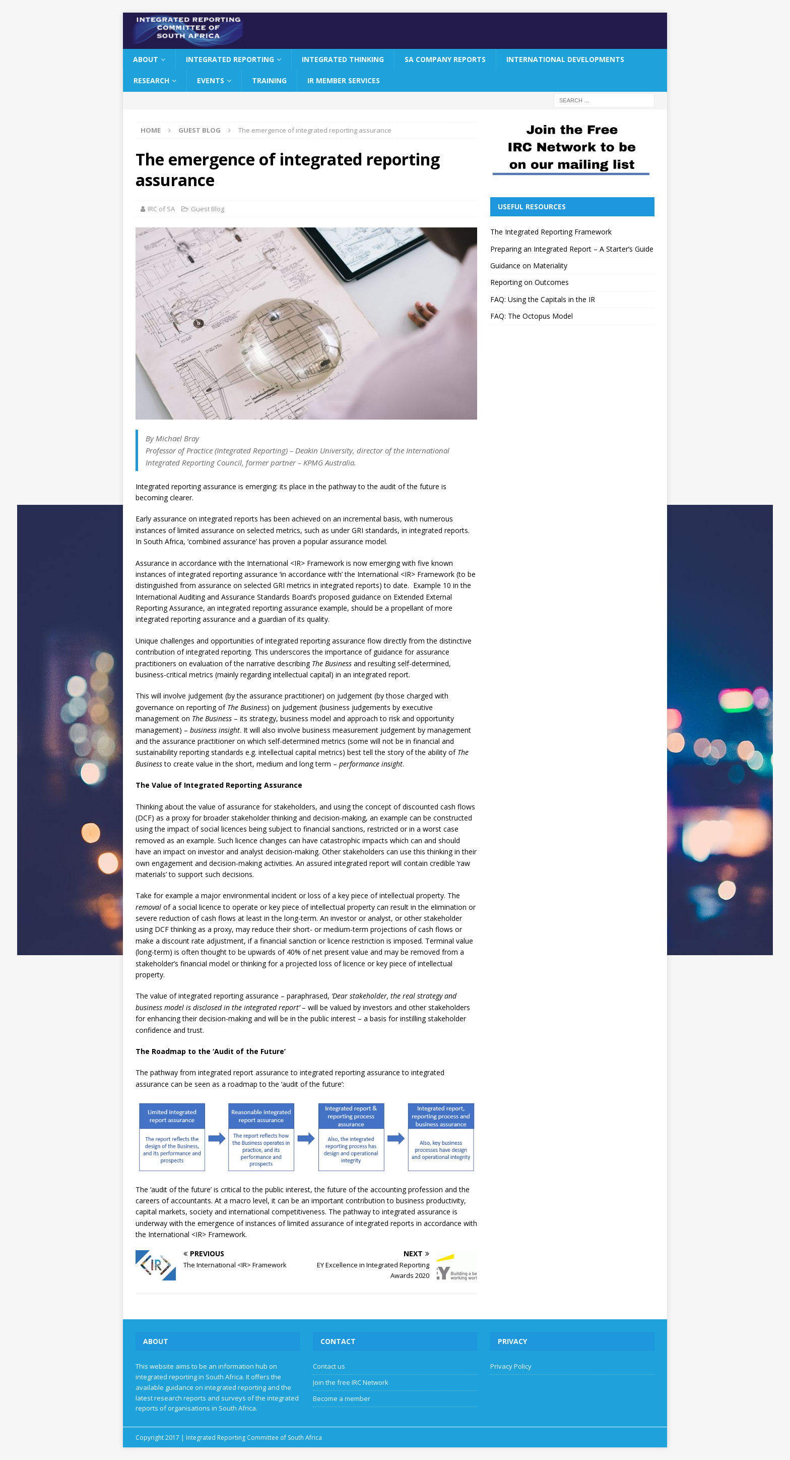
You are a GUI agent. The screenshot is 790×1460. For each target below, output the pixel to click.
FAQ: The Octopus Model (531, 316)
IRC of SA (161, 208)
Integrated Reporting (230, 59)
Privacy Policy (511, 1366)
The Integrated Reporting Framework (551, 232)
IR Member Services (343, 80)
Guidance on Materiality (528, 265)
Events (210, 80)
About (145, 59)
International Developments (565, 59)
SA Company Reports (445, 59)
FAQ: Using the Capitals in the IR (542, 299)
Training (269, 80)
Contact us (329, 1366)
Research (151, 80)
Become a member (341, 1398)
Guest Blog (207, 208)
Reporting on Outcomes (529, 282)
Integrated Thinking (343, 59)
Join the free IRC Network (350, 1382)
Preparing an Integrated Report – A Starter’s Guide (571, 249)
